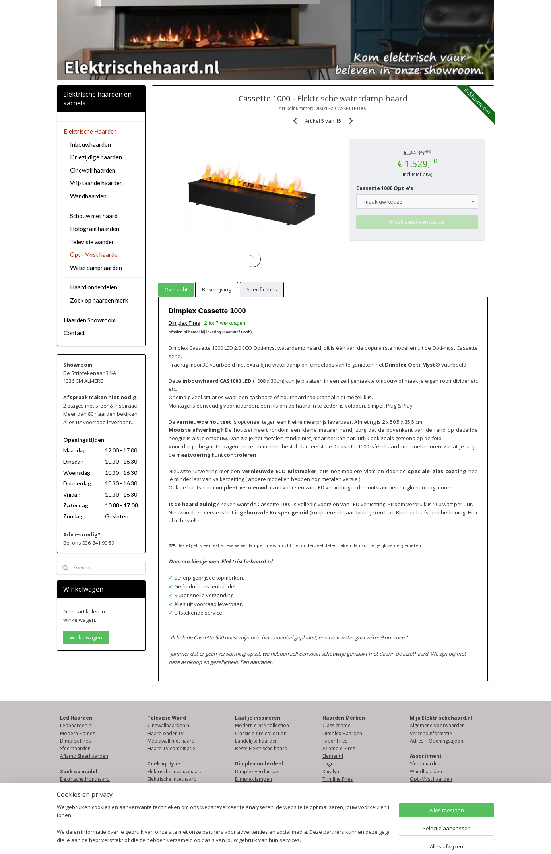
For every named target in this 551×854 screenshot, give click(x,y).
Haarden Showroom (90, 320)
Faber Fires (334, 741)
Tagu (328, 763)
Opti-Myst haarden (95, 254)
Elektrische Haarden (90, 131)
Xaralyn (330, 771)
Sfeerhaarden (75, 748)
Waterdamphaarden (96, 267)
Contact (74, 332)
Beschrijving (216, 289)
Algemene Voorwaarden (437, 725)
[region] (223, 824)
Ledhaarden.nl (76, 725)
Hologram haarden (94, 228)
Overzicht (176, 289)
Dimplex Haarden (342, 733)
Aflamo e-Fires (338, 748)
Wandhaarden (88, 196)
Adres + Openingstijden (436, 741)
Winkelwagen (86, 637)
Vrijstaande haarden (96, 182)
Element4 (332, 756)
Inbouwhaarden (90, 144)
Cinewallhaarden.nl (168, 725)
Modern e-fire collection (262, 725)
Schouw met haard (94, 215)
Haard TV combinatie (171, 748)
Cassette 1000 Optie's (384, 188)
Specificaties (261, 289)
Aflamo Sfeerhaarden (84, 756)
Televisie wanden (92, 241)
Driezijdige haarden (96, 157)
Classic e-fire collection (261, 733)
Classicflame (336, 725)
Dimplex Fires (75, 741)
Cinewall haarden (92, 170)
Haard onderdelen (93, 287)
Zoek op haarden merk (99, 300)
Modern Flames (77, 733)
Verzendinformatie (431, 733)
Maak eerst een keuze (417, 221)
